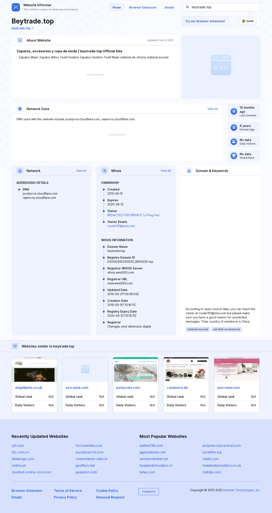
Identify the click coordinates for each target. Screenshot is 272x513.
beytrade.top (23, 28)
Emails (169, 7)
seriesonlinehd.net (154, 459)
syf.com (18, 445)
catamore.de (177, 387)
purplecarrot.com (89, 452)
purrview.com (228, 387)
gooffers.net (85, 465)
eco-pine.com (77, 387)
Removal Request (110, 497)
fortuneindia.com (89, 445)
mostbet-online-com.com (31, 472)
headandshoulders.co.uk (222, 465)
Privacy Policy (65, 497)
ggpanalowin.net (152, 452)
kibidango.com (23, 459)
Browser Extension (143, 7)
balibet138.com (151, 445)
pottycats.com (128, 387)
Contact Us (148, 491)
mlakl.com (211, 459)
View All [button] (213, 108)
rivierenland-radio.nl (91, 459)
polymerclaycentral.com (222, 445)
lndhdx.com (212, 472)
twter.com (147, 472)
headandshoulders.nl (156, 465)
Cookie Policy (107, 490)
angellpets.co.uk (28, 387)
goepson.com (86, 472)
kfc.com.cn (20, 452)
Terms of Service (68, 490)
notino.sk (19, 465)
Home (117, 7)
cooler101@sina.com (121, 226)
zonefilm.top (212, 452)
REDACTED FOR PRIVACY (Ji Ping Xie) (133, 215)
